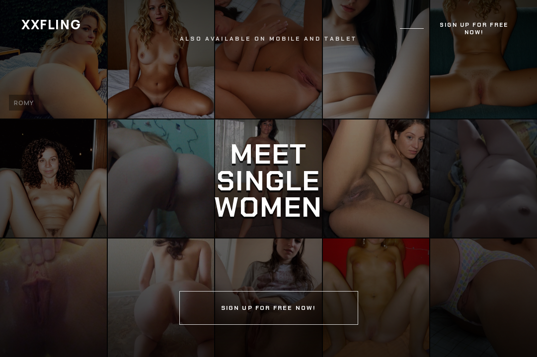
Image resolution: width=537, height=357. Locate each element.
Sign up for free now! (474, 28)
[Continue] (268, 178)
